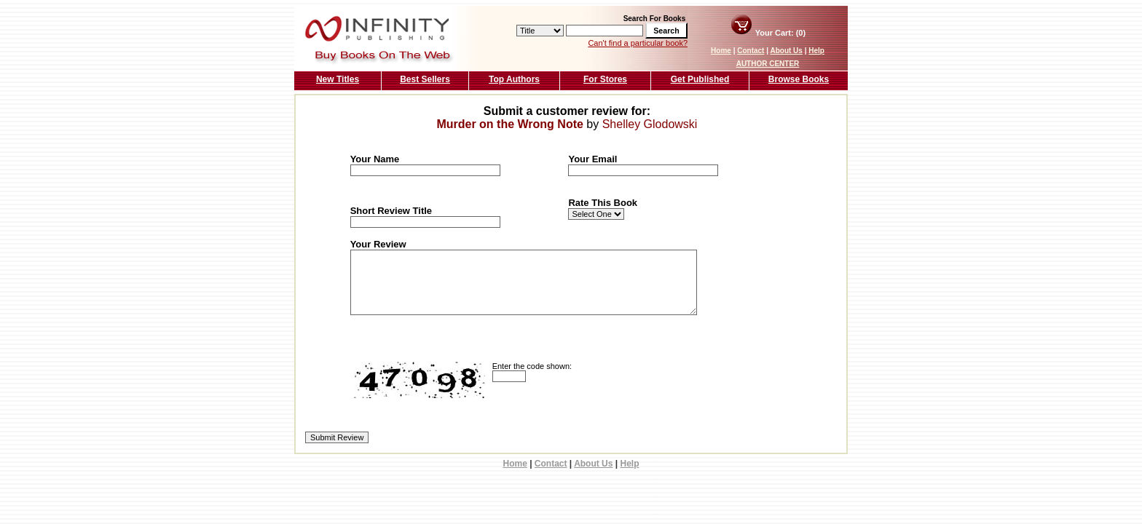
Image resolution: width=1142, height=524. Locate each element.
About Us (786, 51)
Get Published (700, 79)
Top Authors (514, 79)
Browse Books (798, 79)
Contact (750, 51)
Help (816, 51)
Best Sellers (425, 79)
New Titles (337, 79)
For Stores (605, 79)
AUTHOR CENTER (768, 64)
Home (721, 51)
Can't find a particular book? (638, 43)
